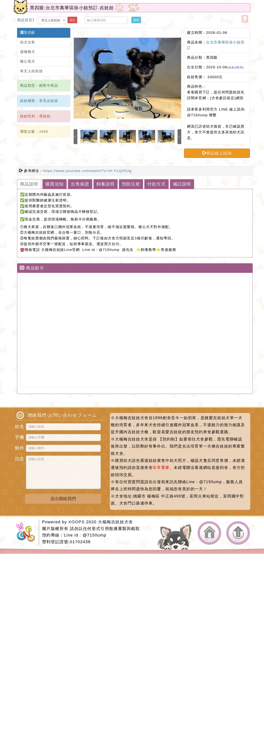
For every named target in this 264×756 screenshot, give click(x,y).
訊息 (19, 458)
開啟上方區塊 (245, 19)
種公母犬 (27, 61)
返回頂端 (238, 533)
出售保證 (80, 184)
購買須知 (54, 184)
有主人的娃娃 (31, 71)
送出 (72, 20)
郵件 (19, 447)
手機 (19, 436)
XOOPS (76, 522)
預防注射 (131, 184)
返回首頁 (209, 533)
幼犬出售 (27, 42)
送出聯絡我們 (63, 498)
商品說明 (29, 184)
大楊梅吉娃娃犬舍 (115, 522)
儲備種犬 (27, 52)
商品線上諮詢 (217, 153)
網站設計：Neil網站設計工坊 (27, 532)
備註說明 (182, 184)
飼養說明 (105, 184)
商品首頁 (24, 20)
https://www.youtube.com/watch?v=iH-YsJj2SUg (87, 171)
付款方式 (156, 184)
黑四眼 (27, 32)
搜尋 (136, 20)
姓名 (19, 425)
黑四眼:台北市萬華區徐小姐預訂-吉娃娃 (72, 7)
